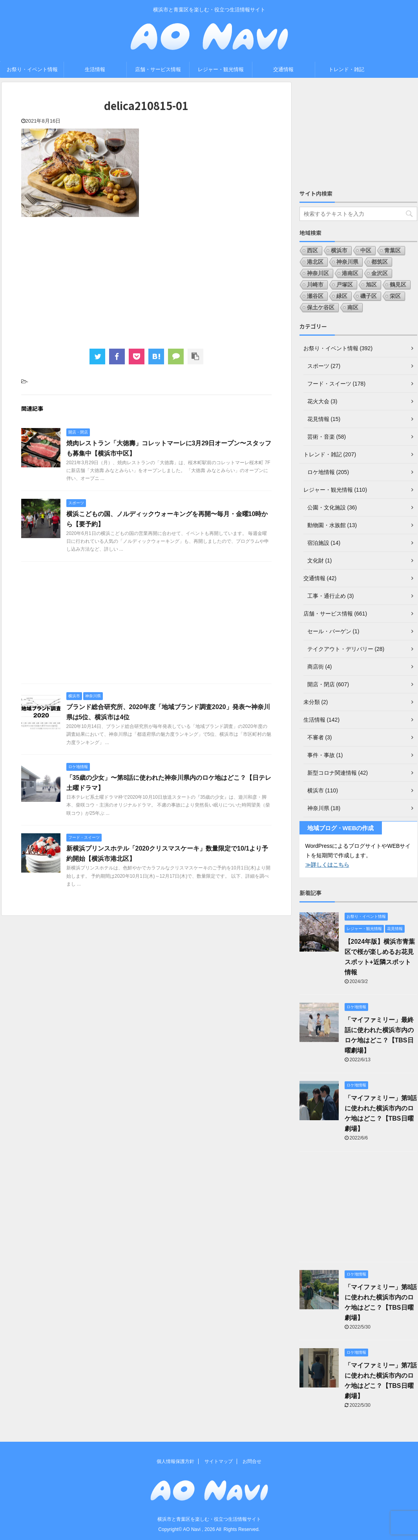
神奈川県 (347, 262)
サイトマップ (218, 1461)
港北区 (315, 262)
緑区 (341, 296)
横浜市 (339, 250)
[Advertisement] (146, 282)
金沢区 (379, 273)
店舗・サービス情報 (158, 69)
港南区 (350, 273)
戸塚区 (344, 284)
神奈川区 (318, 273)
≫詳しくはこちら (327, 865)
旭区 (371, 284)
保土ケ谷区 (320, 307)
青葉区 (392, 250)
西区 (312, 250)
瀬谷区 (315, 296)
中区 (365, 250)
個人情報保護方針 (175, 1461)
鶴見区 (398, 284)
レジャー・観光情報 (221, 69)
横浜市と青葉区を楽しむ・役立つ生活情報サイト (209, 1519)
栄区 (395, 296)
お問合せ (252, 1461)
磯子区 (368, 296)
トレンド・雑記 (346, 69)
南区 (352, 307)
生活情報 (95, 69)
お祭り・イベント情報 (32, 69)
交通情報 (283, 69)
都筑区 (379, 262)
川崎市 (315, 284)
